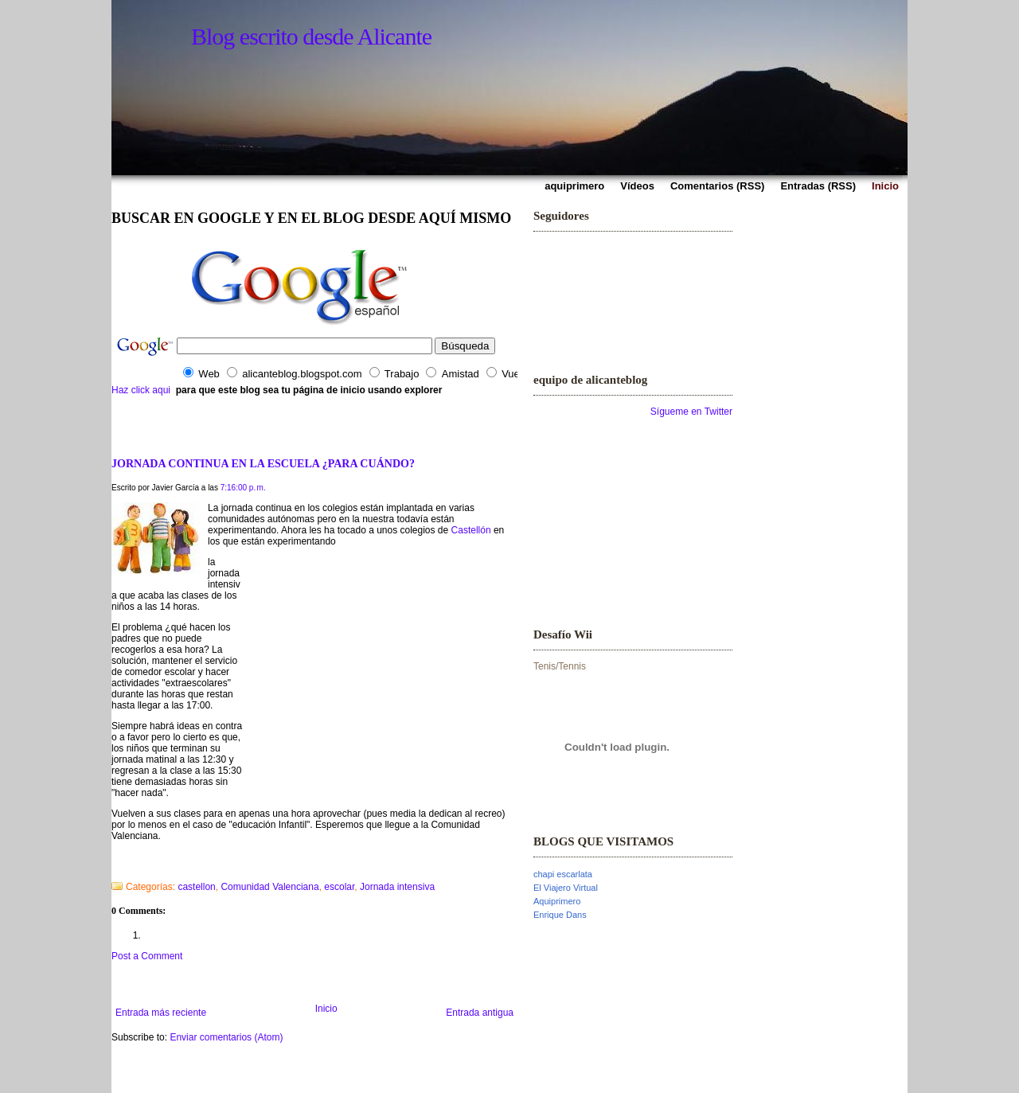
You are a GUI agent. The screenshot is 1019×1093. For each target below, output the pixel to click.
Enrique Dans (560, 914)
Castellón (471, 530)
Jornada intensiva (397, 886)
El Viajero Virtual (565, 887)
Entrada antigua (479, 1012)
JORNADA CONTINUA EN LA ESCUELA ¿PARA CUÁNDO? (263, 463)
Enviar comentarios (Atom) (226, 1037)
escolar (339, 886)
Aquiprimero (556, 901)
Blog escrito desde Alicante (311, 36)
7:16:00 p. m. (243, 487)
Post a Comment (146, 956)
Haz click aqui (140, 390)
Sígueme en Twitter (691, 411)
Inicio (326, 1008)
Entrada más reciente (160, 1012)
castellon (196, 886)
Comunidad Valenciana (269, 886)
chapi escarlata (562, 874)
